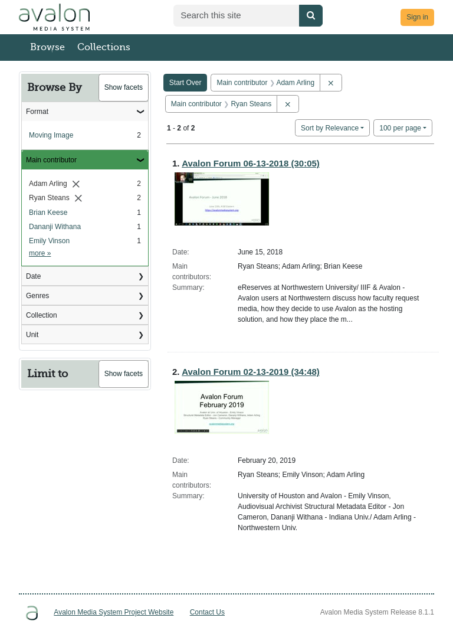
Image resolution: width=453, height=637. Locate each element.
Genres (37, 296)
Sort (330, 128)
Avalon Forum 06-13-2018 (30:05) (251, 163)
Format (37, 111)
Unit (32, 335)
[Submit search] (311, 16)
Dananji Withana (55, 227)
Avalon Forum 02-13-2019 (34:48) (251, 372)
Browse (47, 47)
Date (33, 276)
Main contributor (51, 160)
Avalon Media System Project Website (113, 612)
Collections (103, 47)
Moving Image (51, 135)
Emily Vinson (49, 241)
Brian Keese (48, 212)
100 (400, 127)
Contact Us (207, 612)
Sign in (417, 17)
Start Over (185, 83)
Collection (41, 315)
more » (40, 253)
